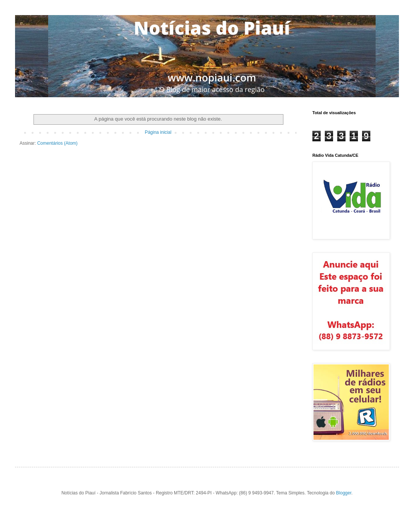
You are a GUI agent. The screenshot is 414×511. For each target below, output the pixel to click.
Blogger (344, 493)
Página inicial (158, 132)
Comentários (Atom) (57, 143)
